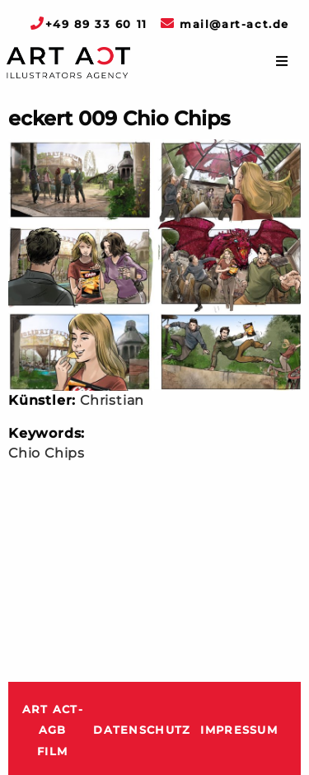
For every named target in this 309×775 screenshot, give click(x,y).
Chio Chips (46, 453)
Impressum (239, 730)
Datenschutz (141, 730)
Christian (112, 400)
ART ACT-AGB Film (52, 730)
